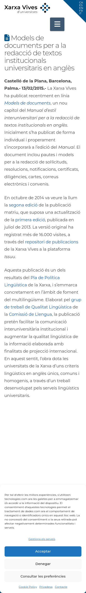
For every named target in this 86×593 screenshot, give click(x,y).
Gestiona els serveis (41, 539)
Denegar (42, 564)
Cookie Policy (28, 586)
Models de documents (27, 103)
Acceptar (43, 551)
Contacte (61, 586)
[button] (57, 24)
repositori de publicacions (51, 241)
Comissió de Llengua (30, 314)
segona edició (23, 205)
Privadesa (46, 586)
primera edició (30, 219)
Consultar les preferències (42, 576)
